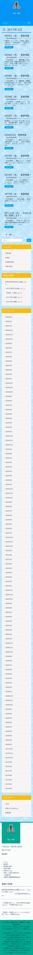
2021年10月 (9, 546)
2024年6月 (8, 409)
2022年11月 (9, 493)
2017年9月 (8, 762)
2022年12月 (9, 489)
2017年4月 (8, 784)
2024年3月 (8, 423)
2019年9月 (8, 656)
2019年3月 (8, 683)
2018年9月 (8, 709)
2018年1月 (8, 744)
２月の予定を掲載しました (13, 301)
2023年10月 (9, 445)
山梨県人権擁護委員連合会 (12, 877)
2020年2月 (8, 634)
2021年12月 (9, 537)
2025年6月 (8, 356)
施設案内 (4, 854)
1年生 (7, 804)
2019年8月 (8, 661)
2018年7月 (8, 718)
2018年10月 (9, 705)
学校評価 (8, 253)
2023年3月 (8, 475)
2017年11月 (9, 753)
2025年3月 (8, 370)
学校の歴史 (8, 266)
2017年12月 (9, 749)
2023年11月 (9, 440)
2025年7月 (8, 352)
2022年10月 (9, 497)
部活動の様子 (8, 866)
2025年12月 (9, 330)
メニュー (5, 23)
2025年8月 (8, 348)
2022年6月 (8, 515)
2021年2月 (8, 581)
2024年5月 (8, 414)
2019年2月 (8, 687)
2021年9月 (8, 550)
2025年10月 (9, 339)
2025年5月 (8, 361)
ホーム (6, 862)
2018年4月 (8, 731)
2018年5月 (8, 727)
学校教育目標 (9, 262)
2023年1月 (8, 484)
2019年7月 (8, 665)
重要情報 (8, 813)
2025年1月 (8, 379)
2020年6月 (8, 616)
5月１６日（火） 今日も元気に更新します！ (18, 214)
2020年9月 (8, 603)
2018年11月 (9, 700)
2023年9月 (8, 449)
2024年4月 (8, 418)
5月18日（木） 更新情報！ (18, 175)
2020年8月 (8, 608)
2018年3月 (8, 735)
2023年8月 (8, 453)
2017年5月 (8, 780)
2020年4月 (8, 625)
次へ (10, 234)
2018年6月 (8, 722)
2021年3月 (8, 577)
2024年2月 (8, 427)
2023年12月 (9, 436)
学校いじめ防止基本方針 (11, 873)
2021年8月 (8, 555)
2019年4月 (8, 678)
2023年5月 (8, 467)
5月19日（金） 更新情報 (17, 156)
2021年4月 (8, 572)
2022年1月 (8, 533)
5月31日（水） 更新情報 (17, 36)
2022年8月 (8, 506)
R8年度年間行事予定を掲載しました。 (16, 283)
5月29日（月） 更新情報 (17, 55)
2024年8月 (8, 401)
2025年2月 (8, 374)
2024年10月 (9, 392)
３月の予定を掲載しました (13, 297)
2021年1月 (8, 586)
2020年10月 (9, 599)
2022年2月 (8, 528)
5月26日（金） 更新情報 (17, 75)
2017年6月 (8, 775)
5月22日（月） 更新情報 (17, 115)
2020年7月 (8, 612)
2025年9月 (8, 343)
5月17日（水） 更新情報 (17, 194)
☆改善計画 (7, 875)
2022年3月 (8, 524)
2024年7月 (8, 405)
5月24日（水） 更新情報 (17, 96)
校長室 (7, 257)
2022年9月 (8, 502)
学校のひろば (8, 870)
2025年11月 (9, 334)
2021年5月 (8, 568)
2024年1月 (8, 431)
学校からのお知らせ (25, 38)
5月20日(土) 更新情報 (15, 135)
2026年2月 (8, 321)
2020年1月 (8, 639)
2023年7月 (8, 458)
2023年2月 (8, 480)
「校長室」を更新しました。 (14, 293)
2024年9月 (8, 396)
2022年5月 (8, 520)
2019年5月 (8, 674)
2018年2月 (8, 740)
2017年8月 (8, 766)
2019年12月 (9, 643)
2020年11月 (9, 594)
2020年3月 (8, 630)
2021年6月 (8, 564)
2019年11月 (9, 647)
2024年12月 (9, 383)
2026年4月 (8, 317)
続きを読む (9, 47)
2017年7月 (8, 771)
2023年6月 (8, 462)
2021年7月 (8, 559)
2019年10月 (9, 652)
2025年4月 (8, 365)
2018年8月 (8, 713)
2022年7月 (8, 511)
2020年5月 (8, 621)
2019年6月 (8, 669)
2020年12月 (9, 590)
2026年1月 (8, 326)
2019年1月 (8, 691)
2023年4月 (8, 471)
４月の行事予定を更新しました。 (15, 288)
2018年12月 (9, 696)
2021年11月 (9, 542)
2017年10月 (9, 757)
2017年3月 (8, 788)
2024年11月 (9, 387)
